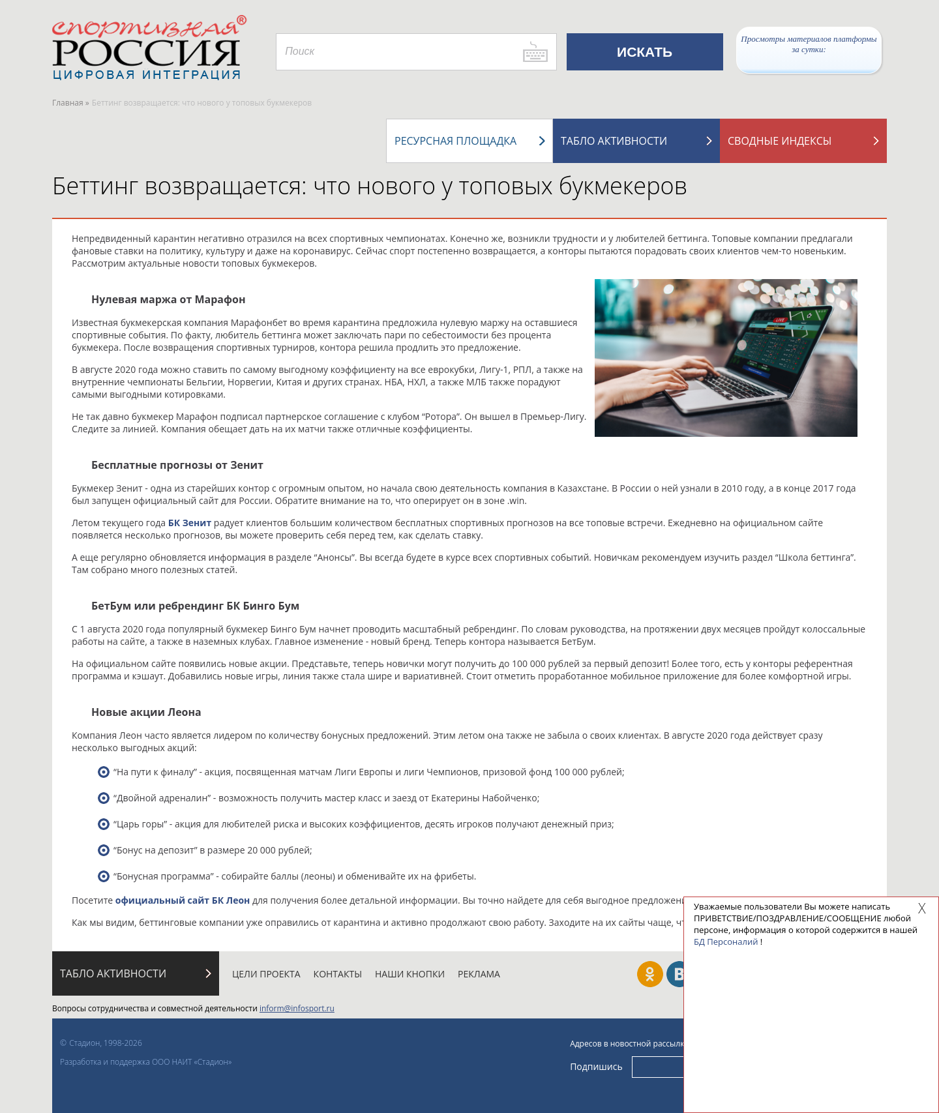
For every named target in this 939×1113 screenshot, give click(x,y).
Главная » (70, 102)
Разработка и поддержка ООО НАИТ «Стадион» (145, 1062)
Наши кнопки (410, 974)
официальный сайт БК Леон (182, 900)
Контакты (338, 974)
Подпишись (596, 1066)
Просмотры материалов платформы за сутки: (808, 44)
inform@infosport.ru (297, 1008)
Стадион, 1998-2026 (105, 1043)
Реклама (479, 974)
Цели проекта (266, 974)
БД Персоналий (726, 941)
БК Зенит (189, 522)
